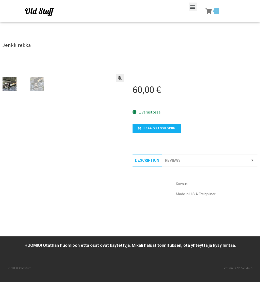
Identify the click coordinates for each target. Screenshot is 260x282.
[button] (193, 7)
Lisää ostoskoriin (157, 128)
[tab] (147, 160)
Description (147, 160)
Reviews (173, 160)
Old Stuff (39, 11)
